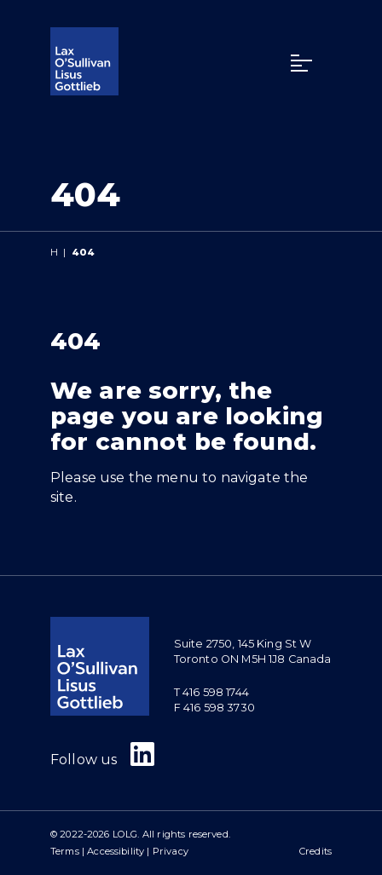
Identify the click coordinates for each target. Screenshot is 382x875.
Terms (64, 851)
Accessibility (115, 851)
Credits (315, 851)
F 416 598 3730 (214, 707)
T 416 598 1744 (211, 692)
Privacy (170, 851)
